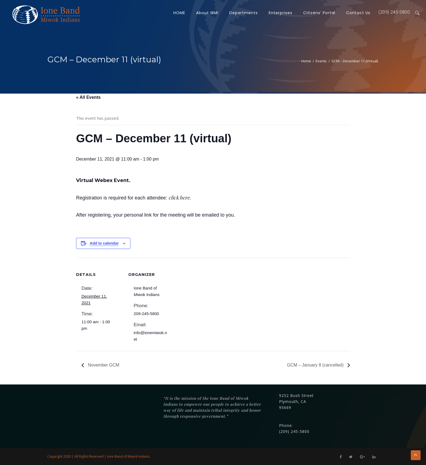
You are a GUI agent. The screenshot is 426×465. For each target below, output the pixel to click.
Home (306, 60)
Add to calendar (104, 243)
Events (321, 60)
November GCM (103, 365)
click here (179, 197)
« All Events (88, 97)
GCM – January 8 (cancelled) (316, 365)
